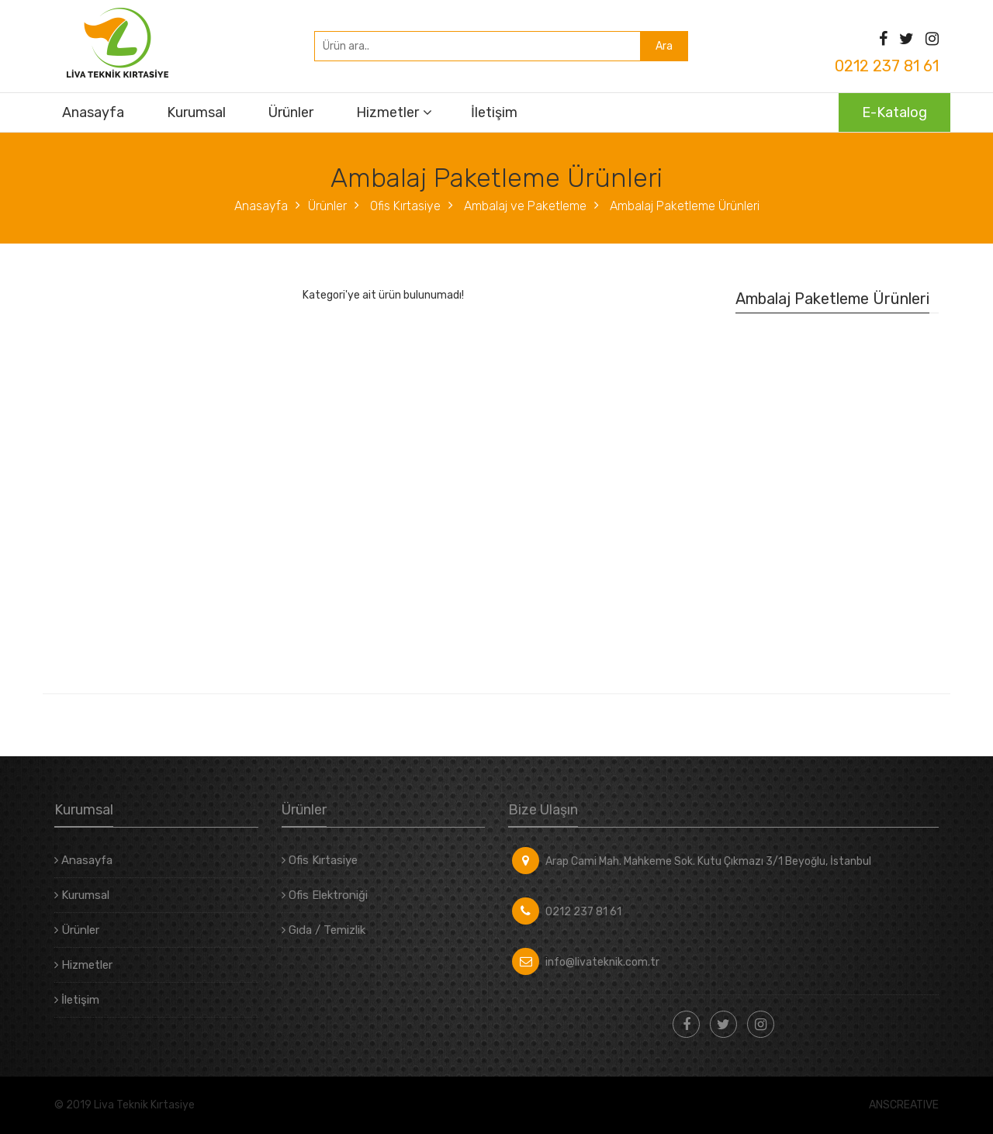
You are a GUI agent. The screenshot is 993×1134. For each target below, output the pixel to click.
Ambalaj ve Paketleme (523, 206)
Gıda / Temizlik (323, 930)
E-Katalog (894, 112)
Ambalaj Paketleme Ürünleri (683, 206)
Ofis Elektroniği (325, 895)
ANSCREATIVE (904, 1105)
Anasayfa (93, 112)
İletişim (494, 112)
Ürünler (290, 112)
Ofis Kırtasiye (404, 206)
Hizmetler (387, 112)
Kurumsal (196, 112)
